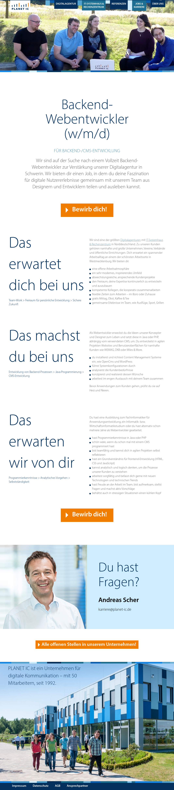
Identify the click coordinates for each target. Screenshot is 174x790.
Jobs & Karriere (139, 5)
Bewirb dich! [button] (89, 209)
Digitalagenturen (130, 240)
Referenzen (119, 3)
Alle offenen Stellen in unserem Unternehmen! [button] (89, 644)
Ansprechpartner (77, 786)
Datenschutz (40, 786)
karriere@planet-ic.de (114, 610)
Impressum (19, 786)
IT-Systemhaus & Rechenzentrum (94, 5)
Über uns (158, 3)
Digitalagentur (66, 3)
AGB (57, 786)
